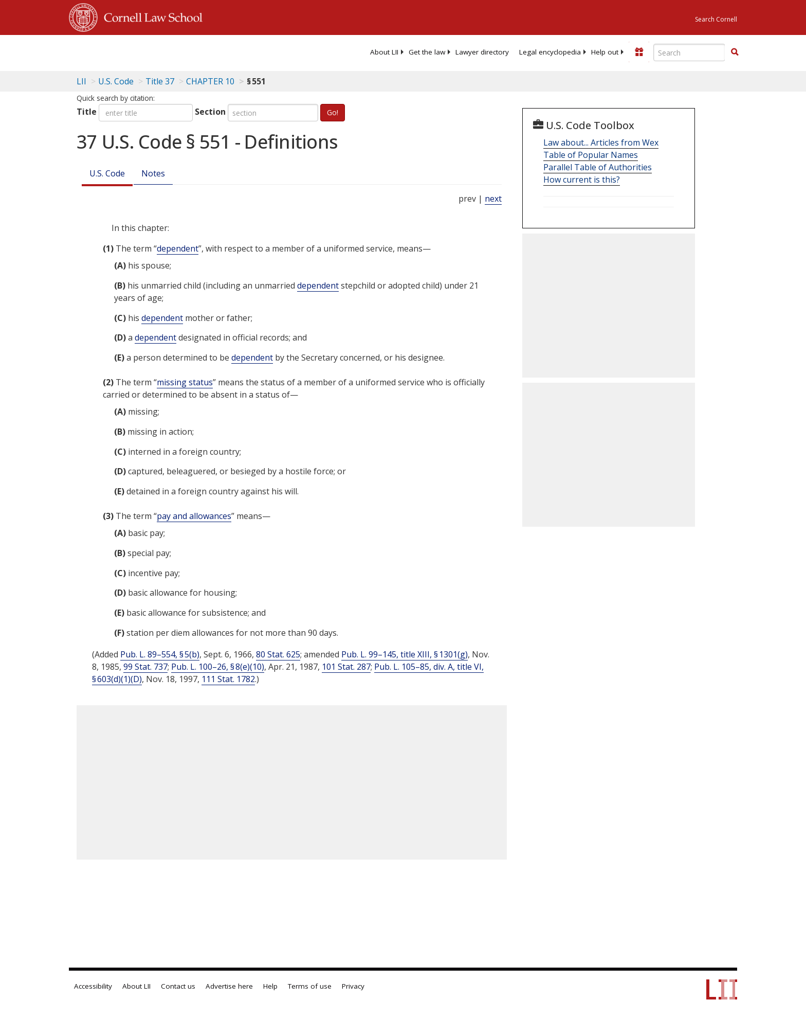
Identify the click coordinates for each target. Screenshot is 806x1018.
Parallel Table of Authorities (597, 167)
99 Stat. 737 (145, 666)
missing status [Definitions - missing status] (185, 382)
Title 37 (159, 81)
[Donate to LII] (639, 52)
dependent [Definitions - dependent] (177, 248)
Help (270, 986)
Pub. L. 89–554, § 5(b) (159, 654)
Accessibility (93, 986)
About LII (384, 52)
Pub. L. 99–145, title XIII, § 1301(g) (404, 654)
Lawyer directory (482, 52)
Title (87, 111)
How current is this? (581, 179)
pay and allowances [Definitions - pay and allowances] (194, 516)
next (493, 198)
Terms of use (310, 986)
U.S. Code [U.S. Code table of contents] (116, 81)
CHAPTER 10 (210, 81)
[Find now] (734, 52)
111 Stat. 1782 (228, 679)
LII (81, 81)
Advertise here (229, 986)
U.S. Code (107, 173)
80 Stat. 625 (278, 654)
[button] (734, 52)
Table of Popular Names (590, 154)
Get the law (427, 52)
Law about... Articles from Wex (600, 142)
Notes (153, 173)
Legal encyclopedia (550, 52)
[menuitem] (384, 52)
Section (210, 111)
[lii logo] (184, 51)
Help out (604, 52)
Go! (332, 112)
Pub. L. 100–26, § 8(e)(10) (217, 666)
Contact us (178, 986)
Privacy (353, 986)
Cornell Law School (150, 16)
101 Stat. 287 (346, 666)
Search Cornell (716, 19)
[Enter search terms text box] (689, 52)
